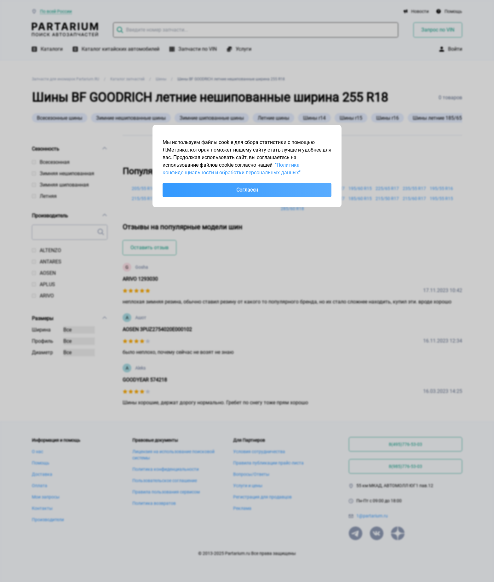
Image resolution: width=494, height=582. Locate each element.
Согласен (247, 190)
